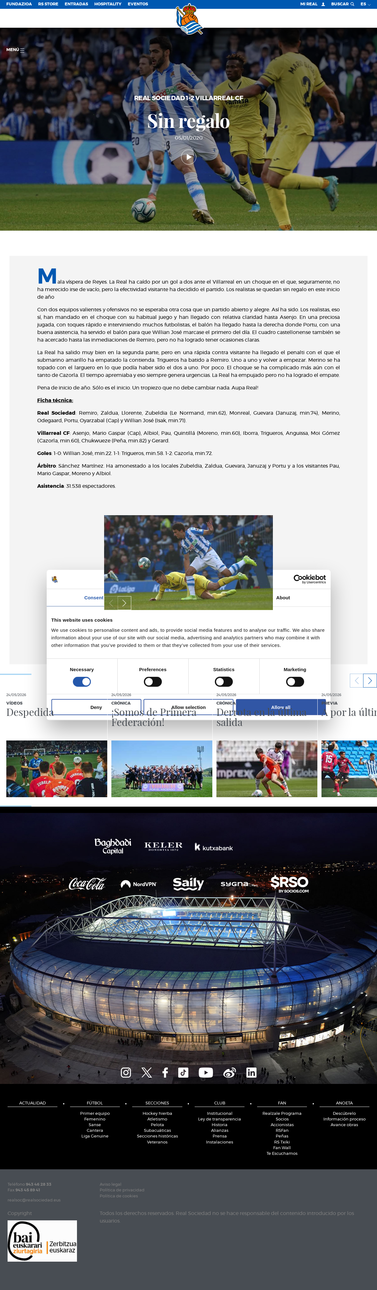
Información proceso (344, 1119)
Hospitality (107, 4)
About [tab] (283, 597)
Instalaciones (219, 1142)
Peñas (282, 1136)
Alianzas (219, 1131)
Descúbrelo (344, 1114)
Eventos (138, 4)
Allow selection (188, 707)
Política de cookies (119, 1196)
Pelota (157, 1125)
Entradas (76, 4)
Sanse (95, 1125)
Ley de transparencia (219, 1119)
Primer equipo (95, 1114)
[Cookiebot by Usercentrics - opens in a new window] (298, 579)
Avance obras (344, 1125)
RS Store (48, 4)
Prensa (220, 1136)
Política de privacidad (122, 1190)
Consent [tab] (93, 597)
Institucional (220, 1114)
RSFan (282, 1131)
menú (15, 50)
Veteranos (157, 1142)
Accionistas (282, 1125)
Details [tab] (189, 597)
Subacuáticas (157, 1131)
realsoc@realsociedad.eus (34, 1200)
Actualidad (32, 1103)
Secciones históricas (157, 1136)
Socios (282, 1119)
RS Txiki (282, 1142)
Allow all (281, 707)
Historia (219, 1125)
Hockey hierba (157, 1114)
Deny (96, 707)
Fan (282, 1103)
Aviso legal (110, 1185)
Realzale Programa (282, 1114)
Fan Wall (282, 1148)
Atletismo (157, 1119)
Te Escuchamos (282, 1154)
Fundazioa (19, 4)
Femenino (94, 1119)
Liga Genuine (95, 1136)
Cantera (95, 1131)
